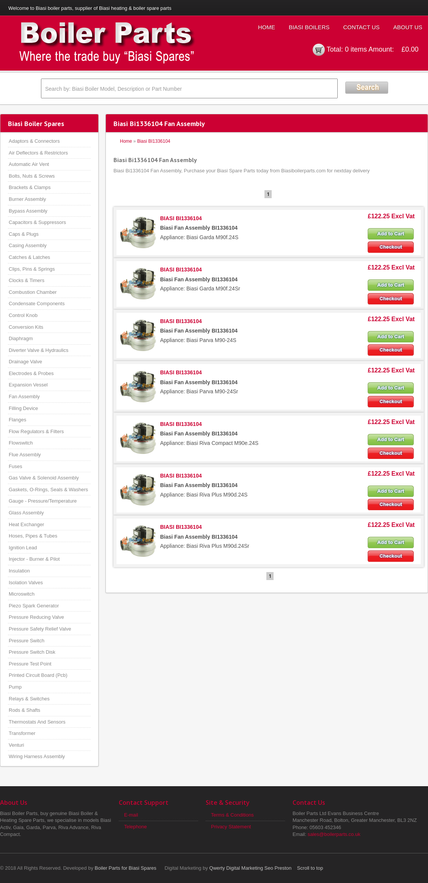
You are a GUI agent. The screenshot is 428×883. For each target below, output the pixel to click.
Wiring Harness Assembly (37, 756)
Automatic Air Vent (29, 164)
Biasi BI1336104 (153, 141)
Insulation (19, 571)
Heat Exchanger (26, 524)
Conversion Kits (26, 327)
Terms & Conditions (232, 815)
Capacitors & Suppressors (37, 222)
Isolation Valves (26, 582)
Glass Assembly (26, 513)
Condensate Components (37, 303)
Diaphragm (21, 338)
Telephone (135, 826)
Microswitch (22, 594)
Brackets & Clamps (30, 187)
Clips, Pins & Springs (32, 269)
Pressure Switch (26, 640)
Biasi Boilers (309, 27)
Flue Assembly (25, 454)
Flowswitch (21, 443)
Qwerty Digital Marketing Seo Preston (250, 868)
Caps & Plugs (24, 234)
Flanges (17, 420)
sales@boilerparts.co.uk (334, 834)
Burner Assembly (27, 199)
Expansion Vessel (28, 385)
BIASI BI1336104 (181, 218)
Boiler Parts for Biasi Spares (126, 868)
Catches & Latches (29, 257)
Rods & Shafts (24, 710)
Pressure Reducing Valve (36, 617)
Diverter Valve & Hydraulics (38, 350)
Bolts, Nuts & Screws (32, 176)
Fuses (15, 466)
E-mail (131, 815)
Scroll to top (310, 868)
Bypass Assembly (28, 211)
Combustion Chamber (33, 292)
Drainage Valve (25, 361)
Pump (15, 687)
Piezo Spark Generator (34, 606)
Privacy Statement (231, 826)
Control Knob (23, 315)
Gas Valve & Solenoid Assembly (44, 478)
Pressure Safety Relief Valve (40, 629)
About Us (407, 27)
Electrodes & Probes (31, 373)
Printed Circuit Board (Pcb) (38, 675)
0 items (356, 49)
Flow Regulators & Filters (36, 431)
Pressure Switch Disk (32, 652)
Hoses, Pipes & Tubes (33, 536)
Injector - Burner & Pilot (34, 559)
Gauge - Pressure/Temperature (43, 501)
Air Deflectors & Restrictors (38, 153)
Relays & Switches (29, 699)
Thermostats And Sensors (37, 722)
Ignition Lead (23, 547)
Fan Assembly (24, 396)
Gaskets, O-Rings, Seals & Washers (48, 489)
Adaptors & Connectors (34, 141)
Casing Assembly (28, 245)
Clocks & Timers (26, 280)
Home (266, 27)
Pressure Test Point (30, 664)
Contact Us (361, 27)
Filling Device (23, 408)
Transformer (22, 733)
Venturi (16, 745)
